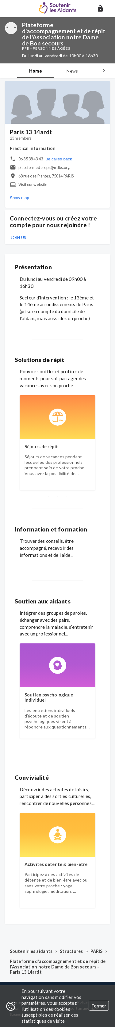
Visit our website (33, 184)
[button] (100, 8)
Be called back (58, 159)
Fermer (98, 1006)
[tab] (35, 70)
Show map (19, 197)
